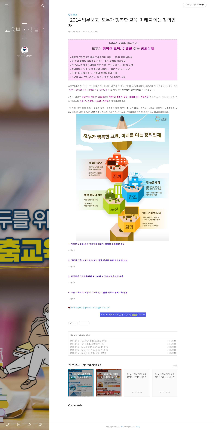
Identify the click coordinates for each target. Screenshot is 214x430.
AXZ (131, 426)
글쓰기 (8, 424)
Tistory (146, 426)
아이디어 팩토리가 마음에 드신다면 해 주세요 (131, 314)
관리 (41, 424)
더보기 (81, 250)
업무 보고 (81, 14)
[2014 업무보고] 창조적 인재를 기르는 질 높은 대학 (95, 341)
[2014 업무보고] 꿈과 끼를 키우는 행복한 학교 (94, 344)
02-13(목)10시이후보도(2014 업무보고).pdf (98, 307)
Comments (84, 405)
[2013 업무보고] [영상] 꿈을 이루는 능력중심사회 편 (96, 347)
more (184, 365)
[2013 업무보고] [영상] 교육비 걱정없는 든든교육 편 (96, 350)
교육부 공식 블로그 (24, 33)
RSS (30, 424)
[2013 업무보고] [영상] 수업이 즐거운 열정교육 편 (95, 353)
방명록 (19, 424)
